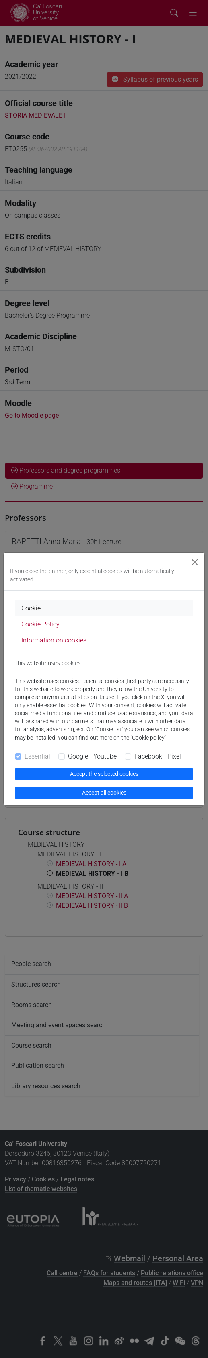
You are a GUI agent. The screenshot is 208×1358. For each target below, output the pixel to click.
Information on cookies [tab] (53, 640)
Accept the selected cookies (104, 774)
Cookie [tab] (31, 608)
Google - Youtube (92, 756)
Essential (37, 756)
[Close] (194, 562)
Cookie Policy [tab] (40, 624)
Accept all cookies (104, 792)
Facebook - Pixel (157, 756)
